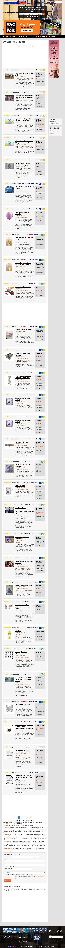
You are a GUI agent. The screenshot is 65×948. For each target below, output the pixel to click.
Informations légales (23, 941)
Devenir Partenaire (23, 937)
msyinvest (40, 754)
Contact (20, 936)
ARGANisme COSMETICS (39, 238)
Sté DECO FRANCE (39, 188)
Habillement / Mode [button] (10, 36)
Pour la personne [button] (34, 36)
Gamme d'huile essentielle (23, 330)
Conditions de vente (23, 942)
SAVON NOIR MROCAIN (22, 704)
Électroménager (34, 372)
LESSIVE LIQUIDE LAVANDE (23, 585)
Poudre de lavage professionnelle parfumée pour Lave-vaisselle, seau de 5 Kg (24, 510)
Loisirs (36, 350)
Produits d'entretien (33, 461)
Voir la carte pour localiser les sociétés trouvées (25, 45)
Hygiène (36, 115)
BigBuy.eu (40, 290)
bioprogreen (40, 705)
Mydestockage (41, 78)
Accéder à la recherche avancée (24, 47)
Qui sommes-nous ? (54, 131)
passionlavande (41, 446)
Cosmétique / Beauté (33, 92)
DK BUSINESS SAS (39, 509)
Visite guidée (52, 133)
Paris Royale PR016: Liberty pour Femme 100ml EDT (23, 751)
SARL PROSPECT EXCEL (39, 75)
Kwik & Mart (40, 631)
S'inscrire (21, 940)
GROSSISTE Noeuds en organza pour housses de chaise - (23, 606)
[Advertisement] (25, 57)
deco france (40, 191)
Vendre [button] (53, 36)
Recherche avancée (32, 16)
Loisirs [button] (48, 36)
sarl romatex (39, 538)
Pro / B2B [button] (42, 36)
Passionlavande (40, 443)
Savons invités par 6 (21, 442)
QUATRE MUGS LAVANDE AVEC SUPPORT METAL (23, 377)
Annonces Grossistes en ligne (32, 924)
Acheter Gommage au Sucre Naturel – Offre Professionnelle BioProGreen (24, 726)
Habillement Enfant (34, 674)
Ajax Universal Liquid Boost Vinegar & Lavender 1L (24, 119)
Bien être (36, 69)
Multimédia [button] (19, 36)
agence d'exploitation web (29, 946)
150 (32, 820)
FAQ (50, 130)
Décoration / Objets (34, 601)
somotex (39, 678)
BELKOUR (38, 652)
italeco (38, 465)
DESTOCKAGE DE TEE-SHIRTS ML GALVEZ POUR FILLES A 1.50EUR (24, 679)
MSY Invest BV (39, 751)
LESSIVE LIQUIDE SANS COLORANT (22, 538)
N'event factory (38, 606)
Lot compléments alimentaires (21, 653)
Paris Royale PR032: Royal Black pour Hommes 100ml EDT (23, 777)
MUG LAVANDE (20, 486)
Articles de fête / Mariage (32, 183)
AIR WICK (18, 631)
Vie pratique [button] (26, 36)
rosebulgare (6, 841)
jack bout (39, 353)
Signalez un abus (15, 69)
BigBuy (38, 287)
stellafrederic (7, 848)
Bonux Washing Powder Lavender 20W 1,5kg (22, 164)
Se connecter (21, 938)
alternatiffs (6, 827)
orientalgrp (6, 834)
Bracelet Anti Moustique (23, 287)
